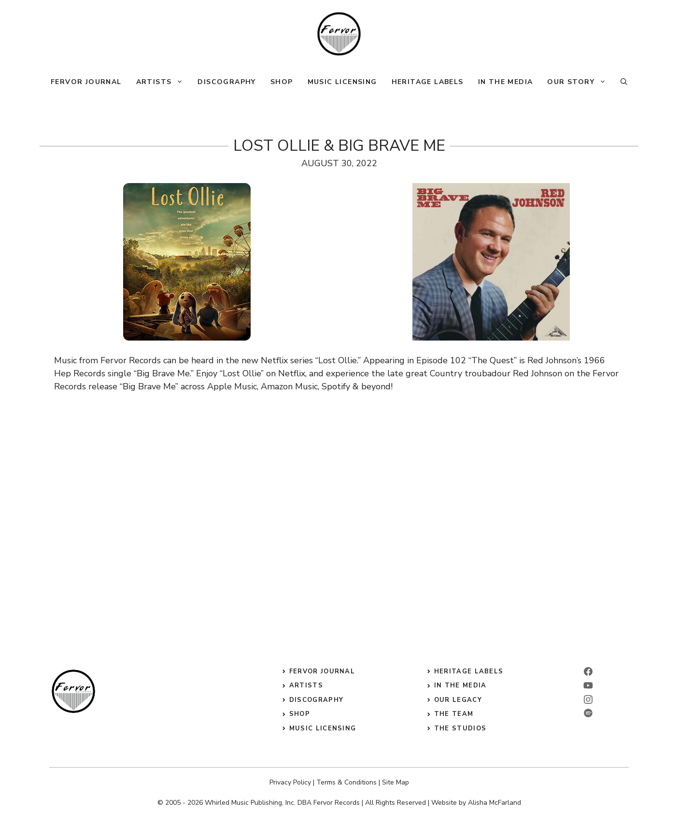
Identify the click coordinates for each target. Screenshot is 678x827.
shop (299, 714)
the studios (460, 728)
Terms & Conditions (346, 782)
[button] (624, 82)
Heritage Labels (428, 81)
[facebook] (588, 671)
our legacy (458, 700)
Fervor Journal (86, 81)
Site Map (395, 782)
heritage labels (469, 671)
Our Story (580, 82)
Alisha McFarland (494, 802)
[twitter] (588, 713)
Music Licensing (342, 81)
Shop (281, 81)
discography (316, 700)
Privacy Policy (290, 782)
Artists (163, 82)
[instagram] (588, 699)
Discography (226, 81)
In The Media (505, 81)
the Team (453, 714)
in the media (460, 685)
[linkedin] (588, 685)
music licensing (322, 728)
